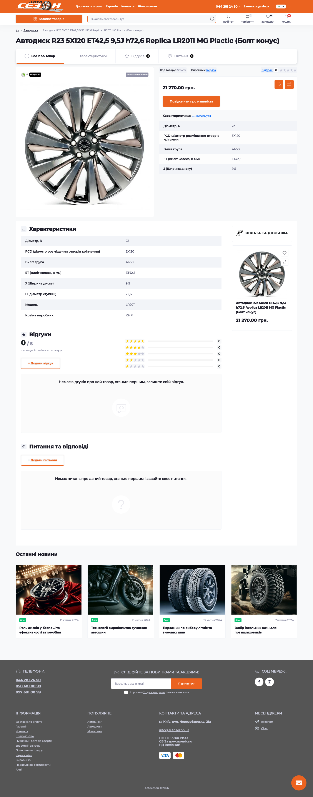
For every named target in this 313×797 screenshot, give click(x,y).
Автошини (94, 726)
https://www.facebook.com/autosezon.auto (259, 682)
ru (289, 6)
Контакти (128, 6)
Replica (211, 70)
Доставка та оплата (89, 6)
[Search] (212, 19)
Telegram (267, 721)
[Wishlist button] (279, 84)
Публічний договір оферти (34, 740)
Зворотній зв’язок (28, 745)
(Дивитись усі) (201, 115)
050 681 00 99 (28, 686)
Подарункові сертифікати (33, 764)
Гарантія (112, 6)
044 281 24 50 (28, 680)
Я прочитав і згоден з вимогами (159, 692)
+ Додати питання (42, 460)
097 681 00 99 (28, 692)
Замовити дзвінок (256, 6)
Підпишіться (186, 683)
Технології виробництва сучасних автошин (119, 630)
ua (281, 6)
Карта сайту (24, 755)
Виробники (23, 760)
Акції (19, 769)
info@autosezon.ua (174, 730)
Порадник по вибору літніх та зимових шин (187, 630)
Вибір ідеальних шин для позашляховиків (255, 630)
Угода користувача (154, 692)
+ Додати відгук (40, 363)
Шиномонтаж (147, 6)
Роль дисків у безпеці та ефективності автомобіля (40, 630)
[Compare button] (289, 84)
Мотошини (94, 731)
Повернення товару (29, 750)
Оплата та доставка (266, 233)
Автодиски (30, 30)
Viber (264, 728)
